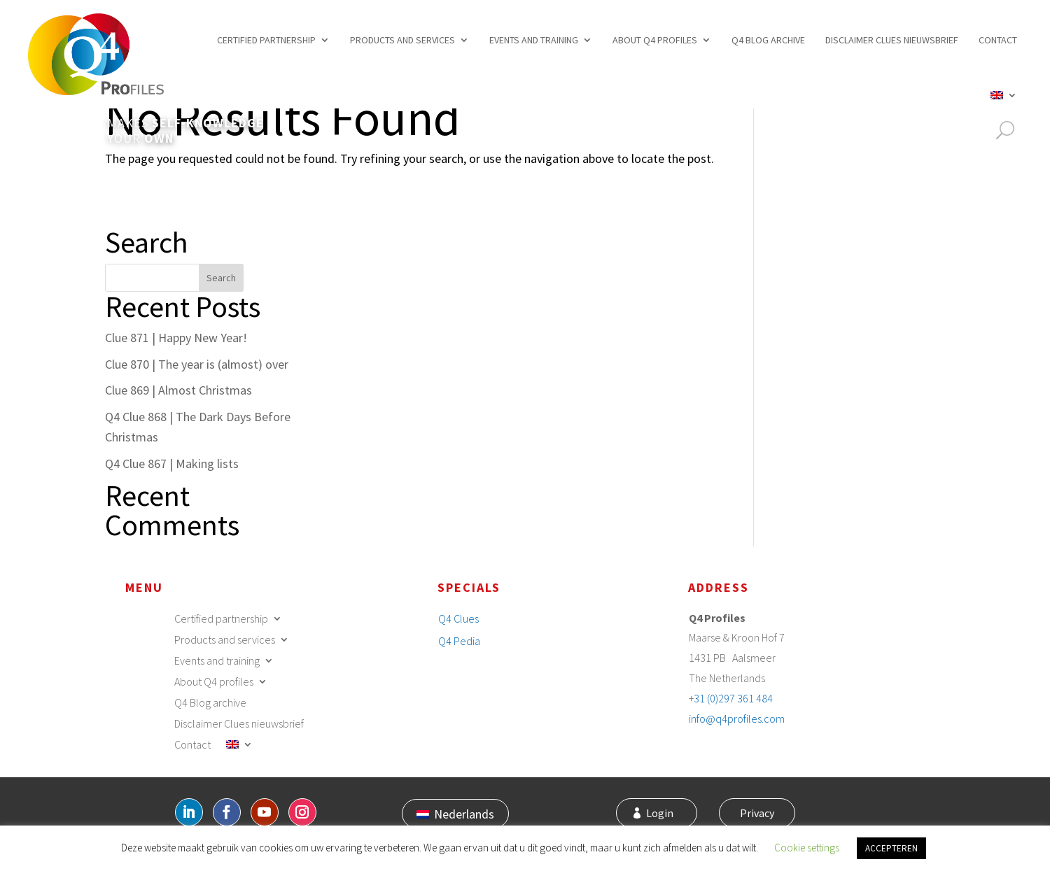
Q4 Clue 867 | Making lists (172, 463)
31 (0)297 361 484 (733, 698)
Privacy (755, 814)
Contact (998, 40)
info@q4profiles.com (737, 718)
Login (664, 814)
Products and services (402, 40)
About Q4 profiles (654, 40)
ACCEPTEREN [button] (891, 848)
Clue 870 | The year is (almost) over (196, 364)
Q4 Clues (458, 618)
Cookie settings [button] (806, 847)
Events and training (533, 40)
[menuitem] (1003, 95)
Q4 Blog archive (768, 40)
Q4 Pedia (459, 641)
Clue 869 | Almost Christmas (178, 390)
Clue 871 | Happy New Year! (176, 338)
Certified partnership (266, 40)
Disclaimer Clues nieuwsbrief (891, 40)
